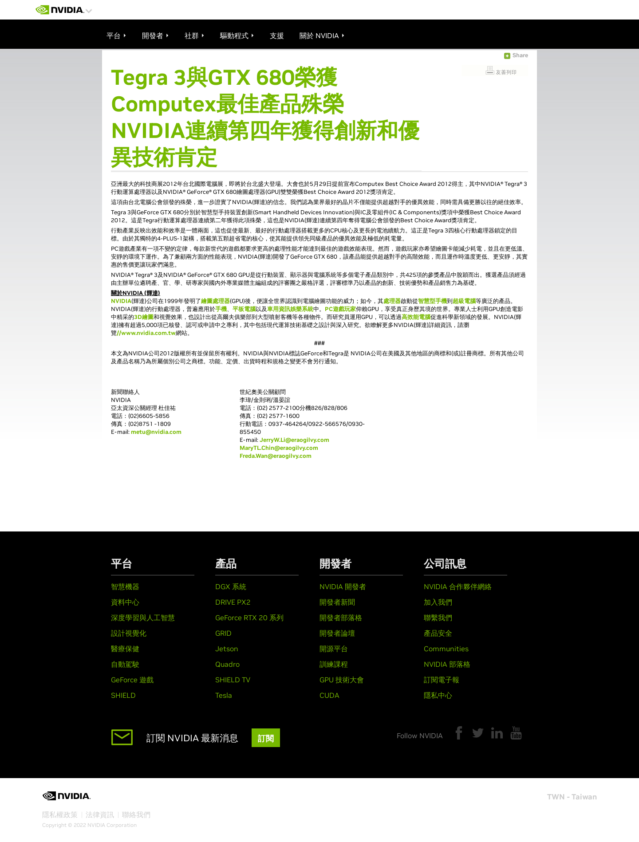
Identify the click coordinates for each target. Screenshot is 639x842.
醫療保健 (125, 648)
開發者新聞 (337, 602)
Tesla (223, 695)
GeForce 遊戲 (132, 679)
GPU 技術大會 (342, 679)
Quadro (227, 664)
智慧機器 (125, 586)
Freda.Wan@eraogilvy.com (276, 456)
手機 (221, 309)
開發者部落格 (341, 617)
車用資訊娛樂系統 (290, 309)
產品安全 (438, 633)
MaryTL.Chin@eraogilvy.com (279, 448)
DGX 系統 (230, 586)
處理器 (392, 301)
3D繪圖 (144, 317)
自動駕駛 (125, 664)
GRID (223, 633)
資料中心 (125, 602)
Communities (446, 648)
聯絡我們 (136, 814)
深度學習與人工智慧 (143, 617)
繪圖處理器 (215, 301)
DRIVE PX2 (233, 602)
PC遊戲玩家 (340, 309)
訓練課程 (334, 664)
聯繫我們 (438, 617)
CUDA (329, 695)
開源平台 (334, 648)
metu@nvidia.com (156, 432)
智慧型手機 (432, 301)
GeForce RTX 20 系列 (249, 617)
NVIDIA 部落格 (447, 664)
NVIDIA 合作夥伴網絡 (458, 586)
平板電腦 (244, 309)
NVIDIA (121, 301)
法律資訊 (100, 814)
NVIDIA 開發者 (343, 586)
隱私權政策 (60, 814)
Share (520, 55)
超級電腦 (464, 301)
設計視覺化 (128, 633)
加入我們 (438, 602)
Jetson (226, 648)
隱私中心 (438, 695)
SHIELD (123, 695)
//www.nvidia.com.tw (146, 333)
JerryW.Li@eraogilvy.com (294, 440)
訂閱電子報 (441, 679)
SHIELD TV (232, 679)
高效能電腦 (416, 317)
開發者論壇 (337, 633)
